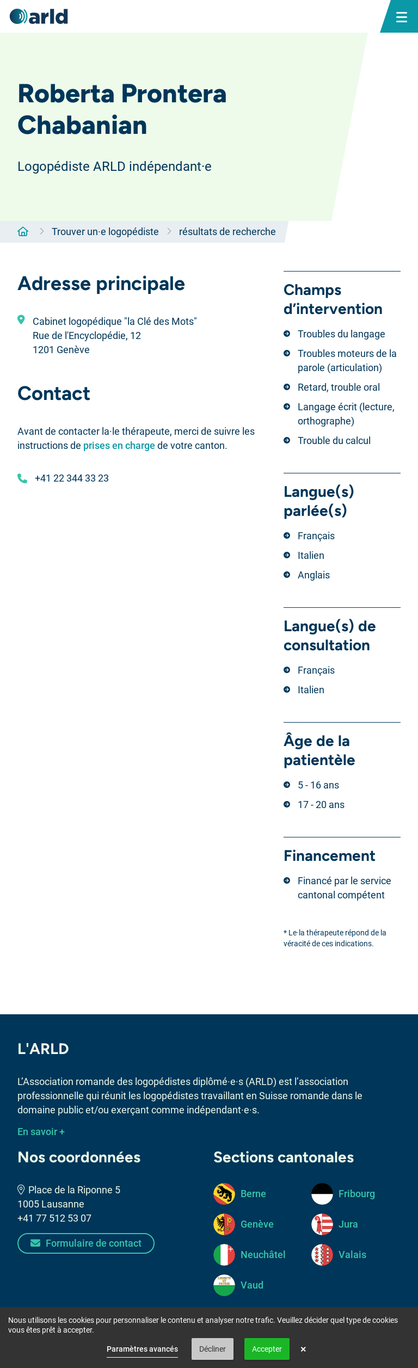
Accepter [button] (267, 1349)
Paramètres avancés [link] (142, 1349)
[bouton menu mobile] (402, 16)
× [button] (303, 1349)
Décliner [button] (212, 1349)
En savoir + (41, 1131)
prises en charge (119, 445)
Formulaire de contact (86, 1243)
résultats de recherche (227, 231)
